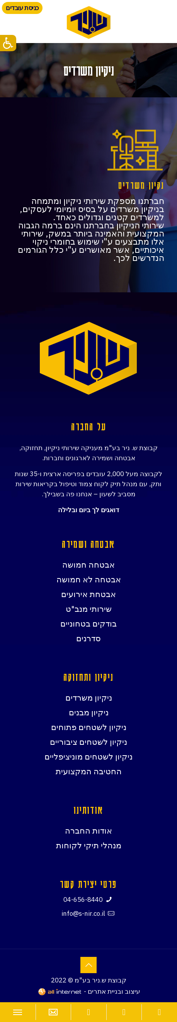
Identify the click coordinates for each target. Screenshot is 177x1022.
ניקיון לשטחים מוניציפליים (88, 756)
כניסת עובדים (22, 8)
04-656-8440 (83, 899)
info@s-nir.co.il (83, 913)
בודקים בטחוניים (88, 623)
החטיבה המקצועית (89, 771)
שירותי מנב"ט (89, 608)
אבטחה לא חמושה (88, 579)
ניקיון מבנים (89, 712)
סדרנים (88, 638)
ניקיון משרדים (88, 697)
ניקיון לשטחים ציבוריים (88, 741)
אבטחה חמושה (88, 564)
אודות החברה (88, 830)
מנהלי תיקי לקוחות (88, 845)
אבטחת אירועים (88, 594)
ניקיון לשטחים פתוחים (88, 727)
